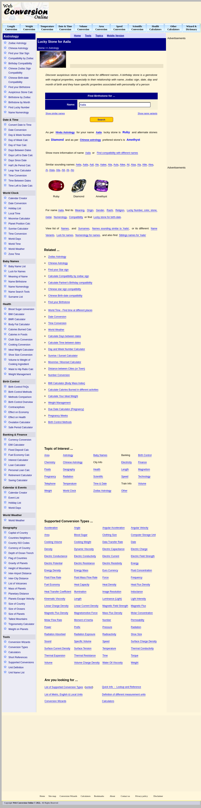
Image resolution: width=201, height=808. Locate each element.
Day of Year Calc (18, 145)
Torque (134, 655)
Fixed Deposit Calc (19, 450)
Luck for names (64, 235)
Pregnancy (50, 476)
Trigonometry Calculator (21, 624)
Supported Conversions (21, 662)
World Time (15, 244)
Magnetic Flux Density (56, 613)
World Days (15, 238)
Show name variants (147, 113)
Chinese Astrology (18, 48)
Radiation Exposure (84, 634)
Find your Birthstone (19, 87)
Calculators (15, 652)
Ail (128, 164)
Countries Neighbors (20, 538)
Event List (14, 497)
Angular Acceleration (113, 527)
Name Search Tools (19, 291)
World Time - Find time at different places (70, 310)
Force (105, 577)
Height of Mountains (19, 568)
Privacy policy (141, 796)
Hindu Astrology (65, 132)
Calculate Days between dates (64, 336)
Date (133, 542)
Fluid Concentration (141, 570)
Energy (135, 563)
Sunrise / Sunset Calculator (63, 355)
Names (65, 228)
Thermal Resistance (85, 655)
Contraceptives (17, 407)
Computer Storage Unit (143, 534)
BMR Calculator (17, 319)
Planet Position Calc (19, 223)
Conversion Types (18, 647)
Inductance (137, 591)
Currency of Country (19, 548)
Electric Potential (53, 563)
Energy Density (52, 570)
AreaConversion (101, 28)
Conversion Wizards (19, 642)
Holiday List (15, 208)
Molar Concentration (142, 613)
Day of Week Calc (18, 140)
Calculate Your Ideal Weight (63, 396)
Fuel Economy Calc (19, 455)
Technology (144, 476)
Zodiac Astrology (18, 43)
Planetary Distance (19, 593)
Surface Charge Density (144, 641)
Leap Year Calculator (20, 170)
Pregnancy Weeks (58, 415)
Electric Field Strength (143, 556)
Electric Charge (139, 549)
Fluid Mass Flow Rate (85, 577)
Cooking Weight (82, 542)
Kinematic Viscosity (54, 598)
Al (47, 170)
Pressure (107, 627)
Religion (119, 210)
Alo (72, 170)
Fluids (47, 469)
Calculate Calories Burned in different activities (73, 389)
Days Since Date (18, 160)
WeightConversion (29, 28)
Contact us (126, 796)
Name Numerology (19, 112)
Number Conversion (59, 375)
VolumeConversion (83, 28)
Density (48, 549)
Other (124, 490)
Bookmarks (99, 796)
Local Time (14, 213)
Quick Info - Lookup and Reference (121, 687)
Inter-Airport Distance (20, 573)
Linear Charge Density (56, 605)
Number (106, 620)
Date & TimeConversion (65, 28)
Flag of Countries (18, 558)
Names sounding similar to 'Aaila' (110, 228)
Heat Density (109, 584)
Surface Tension (82, 648)
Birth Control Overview (21, 402)
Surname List (16, 296)
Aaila (99, 132)
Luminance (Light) (112, 598)
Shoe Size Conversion (21, 354)
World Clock (11, 192)
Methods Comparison (20, 397)
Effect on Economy (19, 412)
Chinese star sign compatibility (64, 289)
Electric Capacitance (113, 549)
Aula (116, 164)
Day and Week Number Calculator (66, 349)
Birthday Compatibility (20, 63)
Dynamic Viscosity (84, 549)
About (112, 796)
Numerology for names (87, 235)
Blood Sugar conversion (21, 309)
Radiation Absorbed (55, 634)
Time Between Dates (20, 180)
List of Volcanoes (18, 583)
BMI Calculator (16, 314)
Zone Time (14, 254)
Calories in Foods (18, 334)
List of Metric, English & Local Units (64, 694)
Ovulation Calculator (19, 422)
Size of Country (17, 603)
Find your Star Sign (19, 53)
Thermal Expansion (54, 655)
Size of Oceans (17, 608)
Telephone (49, 483)
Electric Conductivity (85, 556)
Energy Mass (81, 570)
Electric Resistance (84, 563)
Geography (10, 527)
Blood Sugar (80, 534)
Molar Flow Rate (53, 620)
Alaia (52, 170)
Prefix (77, 627)
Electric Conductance (55, 556)
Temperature (70, 483)
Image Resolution (111, 591)
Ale (97, 164)
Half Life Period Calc (20, 165)
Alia (110, 164)
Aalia (85, 164)
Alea (150, 164)
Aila (58, 170)
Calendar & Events (15, 487)
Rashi (110, 210)
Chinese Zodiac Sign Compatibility (20, 70)
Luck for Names (17, 271)
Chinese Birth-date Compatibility (19, 80)
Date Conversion (18, 130)
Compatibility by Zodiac (21, 58)
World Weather (17, 249)
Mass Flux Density (112, 613)
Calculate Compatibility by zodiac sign (68, 276)
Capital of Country (18, 532)
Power (47, 627)
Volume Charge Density (87, 662)
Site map (52, 796)
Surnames (83, 228)
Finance (142, 462)
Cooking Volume (53, 542)
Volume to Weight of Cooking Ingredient (19, 362)
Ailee (122, 164)
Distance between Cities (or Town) (66, 368)
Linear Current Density (86, 605)
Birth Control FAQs (19, 386)
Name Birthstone (18, 281)
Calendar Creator (18, 198)
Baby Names (11, 261)
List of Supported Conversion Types (64, 687)
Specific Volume (82, 641)
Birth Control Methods (20, 392)
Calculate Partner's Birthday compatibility (70, 282)
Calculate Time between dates (64, 342)
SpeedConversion (119, 28)
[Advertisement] (132, 279)
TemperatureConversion (47, 28)
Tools (6, 636)
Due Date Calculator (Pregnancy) (66, 409)
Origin (90, 210)
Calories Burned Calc (20, 329)
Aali (92, 164)
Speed (124, 476)
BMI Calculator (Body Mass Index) (66, 383)
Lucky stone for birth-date (107, 217)
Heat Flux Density (140, 584)
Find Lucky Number (19, 107)
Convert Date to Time (20, 124)
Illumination (80, 591)
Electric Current (110, 556)
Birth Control (11, 381)
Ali (67, 170)
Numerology (60, 217)
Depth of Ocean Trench (21, 553)
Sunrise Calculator (18, 228)
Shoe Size (136, 634)
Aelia (78, 164)
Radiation (68, 476)
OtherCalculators (173, 28)
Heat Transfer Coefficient (57, 591)
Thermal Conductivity (142, 648)
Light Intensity (138, 598)
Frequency (137, 577)
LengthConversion (11, 28)
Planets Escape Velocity (21, 598)
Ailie (144, 164)
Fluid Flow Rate (52, 577)
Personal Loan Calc (19, 470)
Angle (77, 527)
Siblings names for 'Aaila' (132, 235)
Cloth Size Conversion (21, 339)
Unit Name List (16, 672)
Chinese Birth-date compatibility (65, 295)
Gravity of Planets (18, 563)
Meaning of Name (18, 276)
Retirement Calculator (20, 475)
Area (46, 455)
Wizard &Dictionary (191, 28)
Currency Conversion (20, 439)
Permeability (137, 620)
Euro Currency (110, 570)
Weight (48, 490)
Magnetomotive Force (86, 613)
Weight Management (20, 374)
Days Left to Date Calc (21, 155)
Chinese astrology (90, 139)
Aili (63, 170)
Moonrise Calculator (19, 218)
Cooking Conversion (19, 344)
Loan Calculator (17, 465)
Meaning (79, 210)
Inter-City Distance (19, 578)
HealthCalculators (155, 28)
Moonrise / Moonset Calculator (64, 362)
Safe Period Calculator (21, 427)
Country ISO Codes (19, 543)
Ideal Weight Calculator (21, 349)
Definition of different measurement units (124, 694)
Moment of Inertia (83, 620)
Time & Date (100, 483)
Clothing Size (109, 534)
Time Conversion (18, 175)
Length (125, 469)
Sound (47, 641)
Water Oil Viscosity (112, 662)
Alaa (133, 164)
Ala (139, 164)
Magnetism (144, 469)
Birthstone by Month (19, 102)
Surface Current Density (57, 648)
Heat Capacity (81, 584)
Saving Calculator (18, 480)
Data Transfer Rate (112, 542)
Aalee (103, 164)
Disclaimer (158, 796)
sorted (88, 687)
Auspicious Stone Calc (21, 92)
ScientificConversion (137, 28)
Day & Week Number (20, 135)
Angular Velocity (139, 527)
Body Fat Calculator (19, 324)
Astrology (68, 455)
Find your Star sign (58, 269)
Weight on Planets (18, 629)
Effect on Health (17, 417)
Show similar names (55, 113)
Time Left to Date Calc (21, 185)
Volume (142, 483)
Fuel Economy (52, 584)
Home (42, 796)
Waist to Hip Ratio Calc (21, 369)
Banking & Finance (15, 434)
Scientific (98, 476)
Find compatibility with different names (117, 152)
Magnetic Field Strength (115, 605)
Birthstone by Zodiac (20, 97)
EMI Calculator (16, 444)
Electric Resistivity (112, 563)
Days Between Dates (20, 150)
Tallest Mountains (18, 619)
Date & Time (10, 119)
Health (7, 304)
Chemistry (49, 462)
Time (105, 655)
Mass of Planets (17, 588)
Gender (100, 210)
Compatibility (76, 217)
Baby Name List (17, 266)
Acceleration (51, 527)
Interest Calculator (18, 460)
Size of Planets (17, 614)
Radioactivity (109, 634)
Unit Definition (16, 667)
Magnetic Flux (138, 605)
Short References (18, 657)
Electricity (126, 462)
